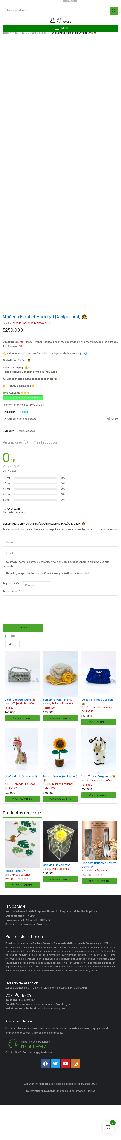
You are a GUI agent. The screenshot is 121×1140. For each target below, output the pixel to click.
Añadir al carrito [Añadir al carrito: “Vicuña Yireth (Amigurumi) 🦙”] (22, 833)
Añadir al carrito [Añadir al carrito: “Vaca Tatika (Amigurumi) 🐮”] (99, 830)
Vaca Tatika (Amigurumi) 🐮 (98, 811)
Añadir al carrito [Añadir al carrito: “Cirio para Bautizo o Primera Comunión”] (99, 916)
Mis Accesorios (17, 909)
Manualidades (38, 32)
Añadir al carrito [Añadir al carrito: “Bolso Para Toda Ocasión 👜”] (99, 757)
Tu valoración (11, 626)
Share (112, 453)
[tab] (15, 478)
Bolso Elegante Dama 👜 (20, 734)
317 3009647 (32, 1081)
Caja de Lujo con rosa (56, 899)
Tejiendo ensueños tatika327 (24, 358)
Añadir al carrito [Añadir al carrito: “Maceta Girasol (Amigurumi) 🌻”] (60, 833)
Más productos (46, 477)
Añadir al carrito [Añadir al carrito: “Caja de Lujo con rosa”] (60, 914)
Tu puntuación (11, 618)
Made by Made (94, 905)
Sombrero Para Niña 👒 (57, 734)
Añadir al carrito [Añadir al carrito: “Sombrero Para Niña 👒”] (60, 753)
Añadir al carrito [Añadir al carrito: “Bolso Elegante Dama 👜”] (22, 753)
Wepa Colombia (56, 904)
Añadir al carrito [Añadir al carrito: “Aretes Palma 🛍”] (22, 920)
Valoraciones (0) (15, 477)
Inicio (6, 32)
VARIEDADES (19, 32)
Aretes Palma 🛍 (15, 905)
